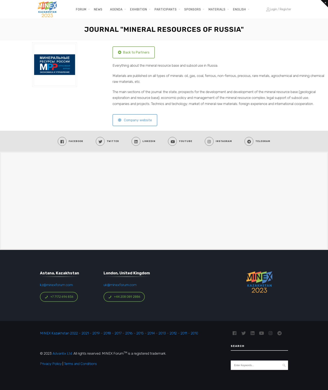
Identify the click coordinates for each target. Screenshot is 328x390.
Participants (166, 9)
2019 (96, 333)
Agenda (116, 9)
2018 (107, 333)
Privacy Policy (51, 364)
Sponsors (192, 9)
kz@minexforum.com (56, 285)
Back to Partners (133, 52)
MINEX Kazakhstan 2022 (59, 333)
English (239, 9)
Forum (81, 9)
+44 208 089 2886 (124, 297)
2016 (129, 333)
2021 (85, 333)
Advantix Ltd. (63, 353)
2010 (194, 333)
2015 (140, 333)
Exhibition (138, 9)
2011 (184, 333)
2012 (173, 333)
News (98, 9)
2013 (162, 333)
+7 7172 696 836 (59, 297)
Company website (135, 120)
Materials (217, 9)
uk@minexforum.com (120, 285)
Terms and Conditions (80, 364)
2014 (151, 333)
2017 (118, 333)
